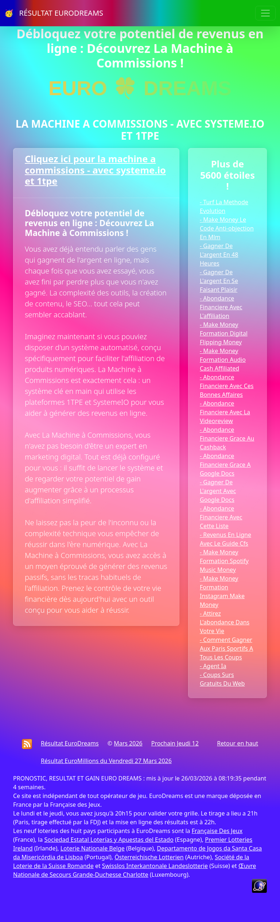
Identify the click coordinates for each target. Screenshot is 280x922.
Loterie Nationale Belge (93, 848)
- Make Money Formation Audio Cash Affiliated (223, 359)
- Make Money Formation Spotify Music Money (224, 561)
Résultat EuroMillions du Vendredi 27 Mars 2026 (106, 761)
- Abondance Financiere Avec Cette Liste (221, 517)
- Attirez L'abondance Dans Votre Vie (224, 622)
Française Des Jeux (217, 831)
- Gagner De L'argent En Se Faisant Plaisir (219, 281)
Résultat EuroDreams (70, 743)
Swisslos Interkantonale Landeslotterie (155, 866)
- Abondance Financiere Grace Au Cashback (227, 438)
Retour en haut (237, 743)
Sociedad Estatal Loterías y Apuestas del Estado (108, 840)
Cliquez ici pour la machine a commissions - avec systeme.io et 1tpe (95, 169)
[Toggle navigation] (265, 13)
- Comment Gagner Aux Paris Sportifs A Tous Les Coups (226, 648)
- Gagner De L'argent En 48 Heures (219, 254)
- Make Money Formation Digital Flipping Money (224, 333)
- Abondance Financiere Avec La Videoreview (225, 412)
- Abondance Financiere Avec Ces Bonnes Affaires (227, 386)
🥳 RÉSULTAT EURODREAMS (53, 13)
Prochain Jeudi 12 (175, 743)
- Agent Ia (213, 666)
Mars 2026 (128, 743)
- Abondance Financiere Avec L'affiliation (221, 307)
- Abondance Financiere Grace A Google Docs (225, 464)
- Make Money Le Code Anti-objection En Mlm (227, 228)
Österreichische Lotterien (148, 857)
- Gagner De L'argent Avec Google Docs (218, 491)
